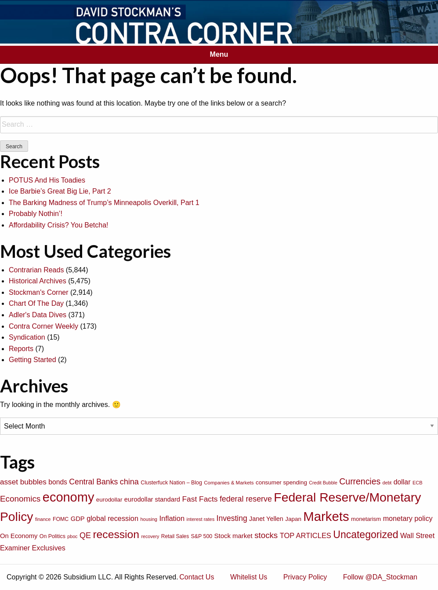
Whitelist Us (248, 577)
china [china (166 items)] (129, 481)
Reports (21, 348)
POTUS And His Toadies (47, 180)
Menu (219, 54)
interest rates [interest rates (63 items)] (201, 519)
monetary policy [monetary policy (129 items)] (408, 518)
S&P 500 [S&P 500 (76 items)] (202, 536)
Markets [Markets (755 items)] (326, 516)
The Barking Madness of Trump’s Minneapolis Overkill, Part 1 (104, 202)
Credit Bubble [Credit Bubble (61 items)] (323, 482)
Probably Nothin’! (35, 213)
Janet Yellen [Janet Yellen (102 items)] (266, 518)
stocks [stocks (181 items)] (266, 535)
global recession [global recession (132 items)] (112, 518)
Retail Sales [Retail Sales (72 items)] (175, 536)
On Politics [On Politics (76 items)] (52, 536)
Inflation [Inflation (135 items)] (172, 518)
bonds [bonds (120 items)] (57, 482)
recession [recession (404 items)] (116, 534)
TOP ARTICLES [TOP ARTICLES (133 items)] (305, 535)
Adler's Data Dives (37, 315)
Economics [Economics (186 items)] (20, 498)
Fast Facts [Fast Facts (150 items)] (200, 499)
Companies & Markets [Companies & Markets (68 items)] (228, 482)
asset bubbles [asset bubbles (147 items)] (23, 481)
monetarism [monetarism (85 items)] (366, 519)
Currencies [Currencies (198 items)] (359, 481)
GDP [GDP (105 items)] (78, 518)
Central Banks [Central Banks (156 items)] (93, 481)
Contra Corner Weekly (43, 326)
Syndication (27, 337)
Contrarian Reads (36, 270)
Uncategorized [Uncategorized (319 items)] (365, 534)
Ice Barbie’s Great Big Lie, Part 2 (60, 191)
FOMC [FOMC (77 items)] (61, 519)
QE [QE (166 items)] (85, 535)
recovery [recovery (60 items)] (150, 536)
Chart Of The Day (36, 303)
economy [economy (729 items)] (68, 497)
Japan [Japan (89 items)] (293, 519)
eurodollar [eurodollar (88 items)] (109, 499)
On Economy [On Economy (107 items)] (18, 535)
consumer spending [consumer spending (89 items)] (281, 482)
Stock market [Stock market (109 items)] (233, 535)
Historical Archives (37, 281)
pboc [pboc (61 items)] (72, 536)
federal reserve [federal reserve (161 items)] (246, 499)
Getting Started (32, 359)
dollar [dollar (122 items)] (402, 482)
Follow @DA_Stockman (380, 577)
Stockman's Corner (39, 292)
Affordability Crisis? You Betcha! (59, 225)
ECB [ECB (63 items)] (418, 482)
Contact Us (196, 577)
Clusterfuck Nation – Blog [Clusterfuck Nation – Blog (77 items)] (171, 483)
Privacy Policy (305, 577)
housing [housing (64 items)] (148, 519)
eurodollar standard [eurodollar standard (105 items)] (152, 499)
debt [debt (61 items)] (387, 482)
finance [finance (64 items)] (43, 519)
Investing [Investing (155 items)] (232, 518)
